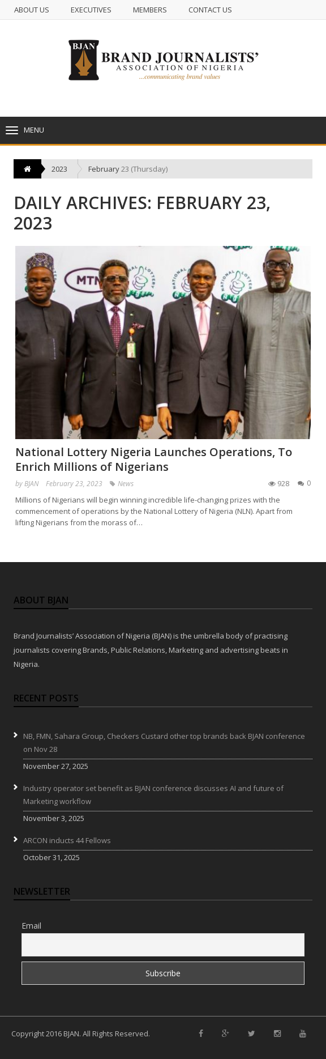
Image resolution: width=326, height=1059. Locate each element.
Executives (91, 10)
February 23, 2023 (74, 483)
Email (31, 925)
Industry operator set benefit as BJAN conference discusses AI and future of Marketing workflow (153, 794)
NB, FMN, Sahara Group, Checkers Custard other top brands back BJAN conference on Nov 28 (164, 742)
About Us (31, 10)
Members (150, 10)
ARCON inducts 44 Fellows (67, 840)
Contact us (210, 10)
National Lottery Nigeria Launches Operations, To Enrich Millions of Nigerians (153, 459)
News (126, 483)
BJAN (31, 483)
